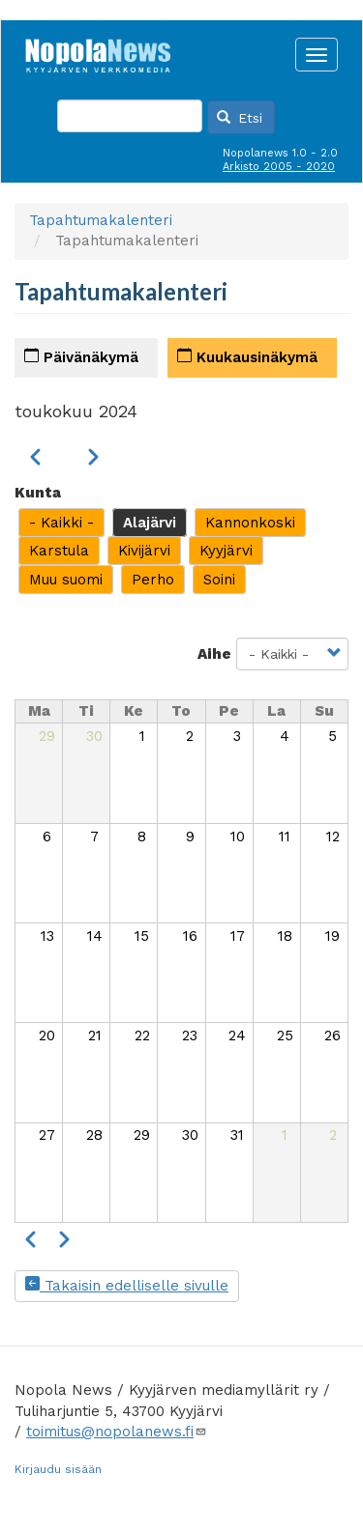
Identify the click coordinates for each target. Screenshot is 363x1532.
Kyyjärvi (226, 550)
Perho (153, 579)
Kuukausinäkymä (247, 357)
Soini (219, 579)
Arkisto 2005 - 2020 (279, 166)
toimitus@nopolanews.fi (116, 1431)
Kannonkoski (250, 522)
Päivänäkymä (81, 357)
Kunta (38, 492)
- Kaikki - (61, 522)
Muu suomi (66, 579)
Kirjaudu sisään (58, 1469)
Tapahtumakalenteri (100, 220)
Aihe (214, 654)
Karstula (59, 550)
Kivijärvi (144, 550)
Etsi (240, 118)
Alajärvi (149, 522)
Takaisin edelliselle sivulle (126, 1285)
